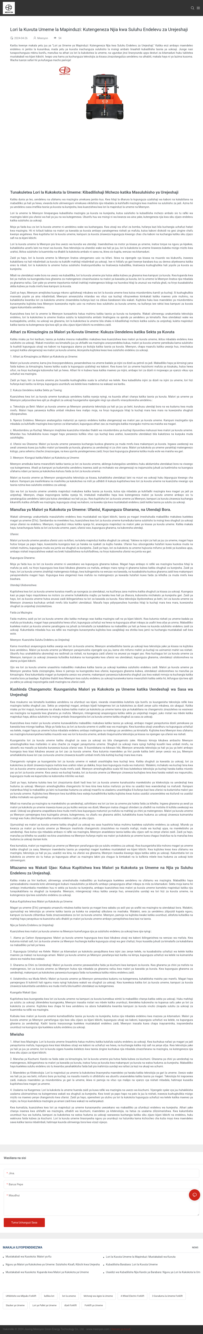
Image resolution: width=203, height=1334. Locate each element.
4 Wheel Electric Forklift (132, 1296)
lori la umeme (69, 1296)
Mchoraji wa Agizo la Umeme (98, 1296)
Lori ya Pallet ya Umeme (44, 1305)
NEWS (195, 1247)
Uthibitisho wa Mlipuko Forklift (21, 1296)
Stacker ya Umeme (15, 1305)
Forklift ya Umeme (94, 1305)
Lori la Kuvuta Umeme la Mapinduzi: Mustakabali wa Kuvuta (141, 1256)
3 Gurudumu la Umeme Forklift (167, 1296)
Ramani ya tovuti (121, 1329)
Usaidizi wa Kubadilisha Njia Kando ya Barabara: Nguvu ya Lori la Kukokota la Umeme (153, 1272)
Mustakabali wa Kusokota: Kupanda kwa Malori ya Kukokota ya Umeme (47, 1272)
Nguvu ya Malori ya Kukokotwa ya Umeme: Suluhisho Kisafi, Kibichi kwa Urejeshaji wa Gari (53, 1264)
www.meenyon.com (98, 1329)
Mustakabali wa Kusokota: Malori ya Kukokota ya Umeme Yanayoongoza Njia (28, 1256)
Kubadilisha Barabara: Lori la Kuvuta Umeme (132, 1264)
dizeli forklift (70, 1305)
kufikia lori (49, 1296)
